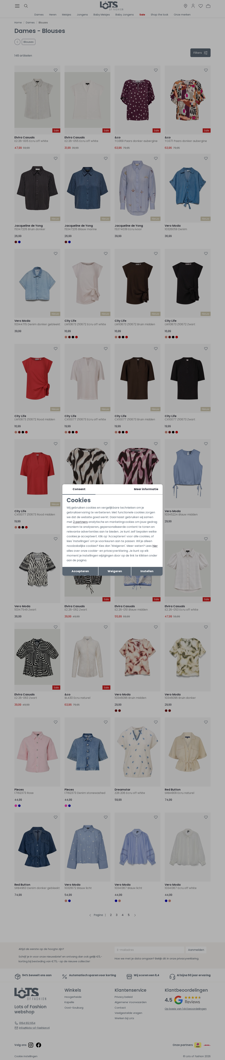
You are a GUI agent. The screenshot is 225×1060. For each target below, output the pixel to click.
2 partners (80, 522)
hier (155, 546)
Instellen (146, 571)
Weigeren (115, 571)
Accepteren (80, 571)
